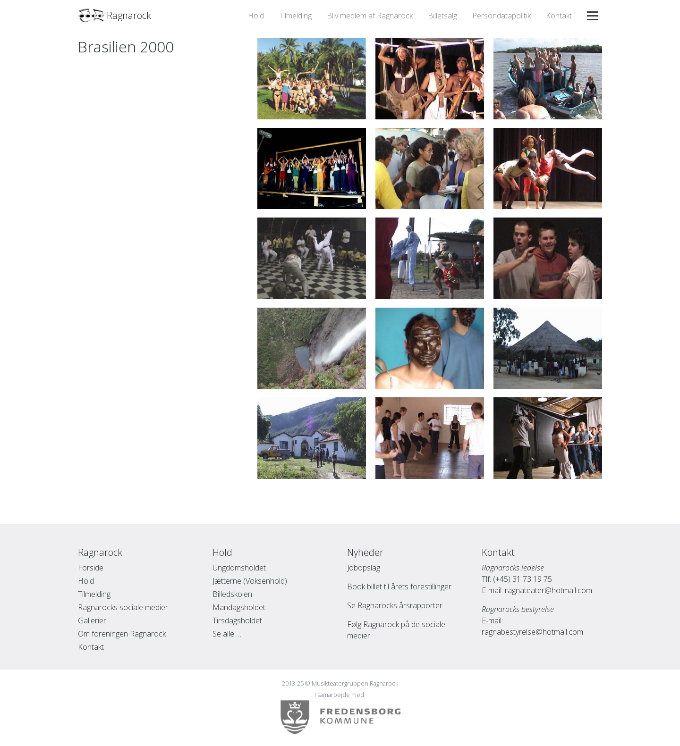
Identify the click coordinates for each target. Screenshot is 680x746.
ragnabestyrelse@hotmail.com (532, 632)
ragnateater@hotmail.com (548, 590)
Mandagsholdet (238, 607)
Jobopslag (363, 567)
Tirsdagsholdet (237, 620)
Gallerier (92, 620)
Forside (90, 567)
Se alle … (226, 634)
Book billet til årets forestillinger (399, 586)
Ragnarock (114, 15)
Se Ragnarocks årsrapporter (394, 605)
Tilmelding (295, 15)
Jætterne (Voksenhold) (249, 581)
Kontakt (559, 15)
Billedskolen (232, 594)
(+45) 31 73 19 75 (522, 579)
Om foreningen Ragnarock (122, 634)
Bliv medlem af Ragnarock (370, 15)
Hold (256, 15)
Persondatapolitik (501, 15)
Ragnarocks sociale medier (123, 607)
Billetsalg (442, 15)
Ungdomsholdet (239, 567)
